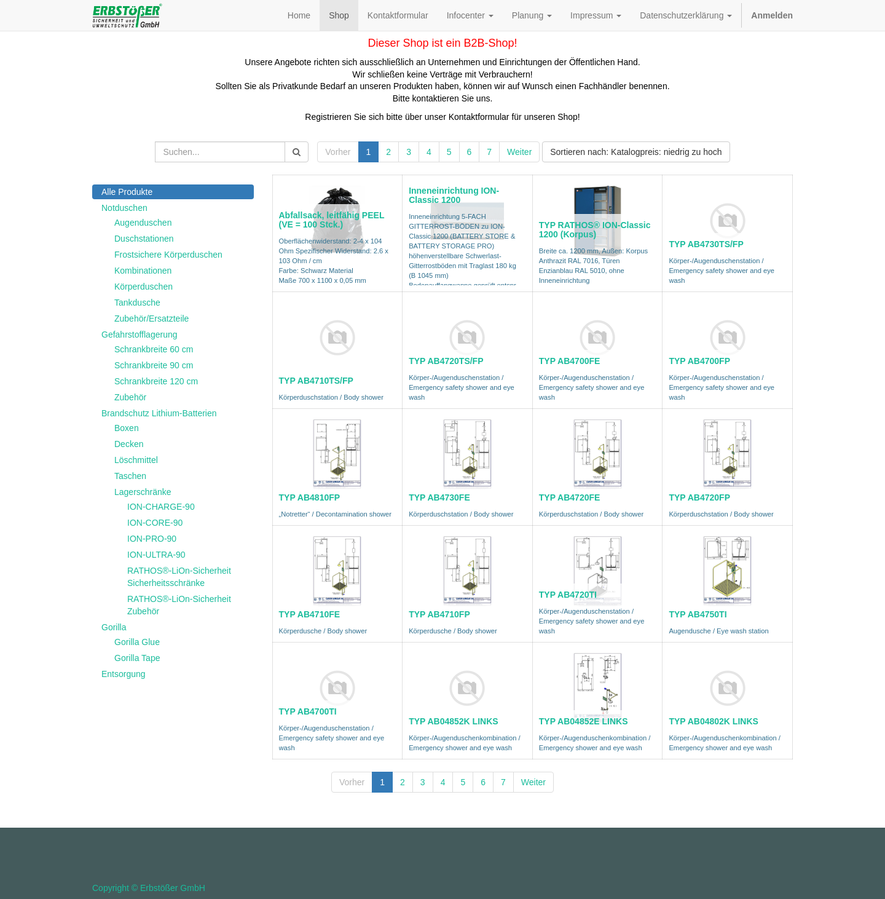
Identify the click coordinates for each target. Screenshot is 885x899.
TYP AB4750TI (697, 614)
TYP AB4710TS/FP (316, 381)
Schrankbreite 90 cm (153, 365)
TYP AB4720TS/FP (446, 361)
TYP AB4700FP (699, 361)
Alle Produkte (126, 192)
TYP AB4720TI (568, 595)
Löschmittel (136, 460)
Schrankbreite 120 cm (156, 381)
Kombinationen (142, 270)
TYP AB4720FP (699, 497)
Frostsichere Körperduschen (168, 254)
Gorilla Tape (137, 658)
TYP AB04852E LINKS (583, 721)
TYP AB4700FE (569, 361)
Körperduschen (143, 286)
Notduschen (124, 208)
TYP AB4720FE (569, 497)
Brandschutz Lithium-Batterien (159, 413)
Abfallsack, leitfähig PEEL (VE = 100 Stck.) (332, 219)
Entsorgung (123, 674)
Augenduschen (142, 223)
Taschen (130, 476)
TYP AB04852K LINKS (453, 721)
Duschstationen (144, 239)
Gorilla (113, 627)
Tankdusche (137, 302)
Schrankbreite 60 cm (153, 349)
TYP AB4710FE (309, 614)
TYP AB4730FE (439, 497)
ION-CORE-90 (155, 523)
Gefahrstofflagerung (139, 334)
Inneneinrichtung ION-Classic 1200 (454, 195)
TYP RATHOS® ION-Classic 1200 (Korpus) (595, 229)
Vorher (337, 152)
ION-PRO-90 (151, 539)
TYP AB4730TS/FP (706, 244)
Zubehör (130, 397)
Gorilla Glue (137, 642)
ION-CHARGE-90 (161, 507)
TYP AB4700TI (308, 711)
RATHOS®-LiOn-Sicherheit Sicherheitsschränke (179, 577)
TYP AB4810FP (309, 497)
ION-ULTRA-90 (156, 555)
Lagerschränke (142, 492)
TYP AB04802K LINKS (713, 721)
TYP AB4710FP (439, 614)
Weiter (519, 152)
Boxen (126, 428)
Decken (128, 444)
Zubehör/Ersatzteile (151, 318)
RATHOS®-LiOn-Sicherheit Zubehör (179, 605)
